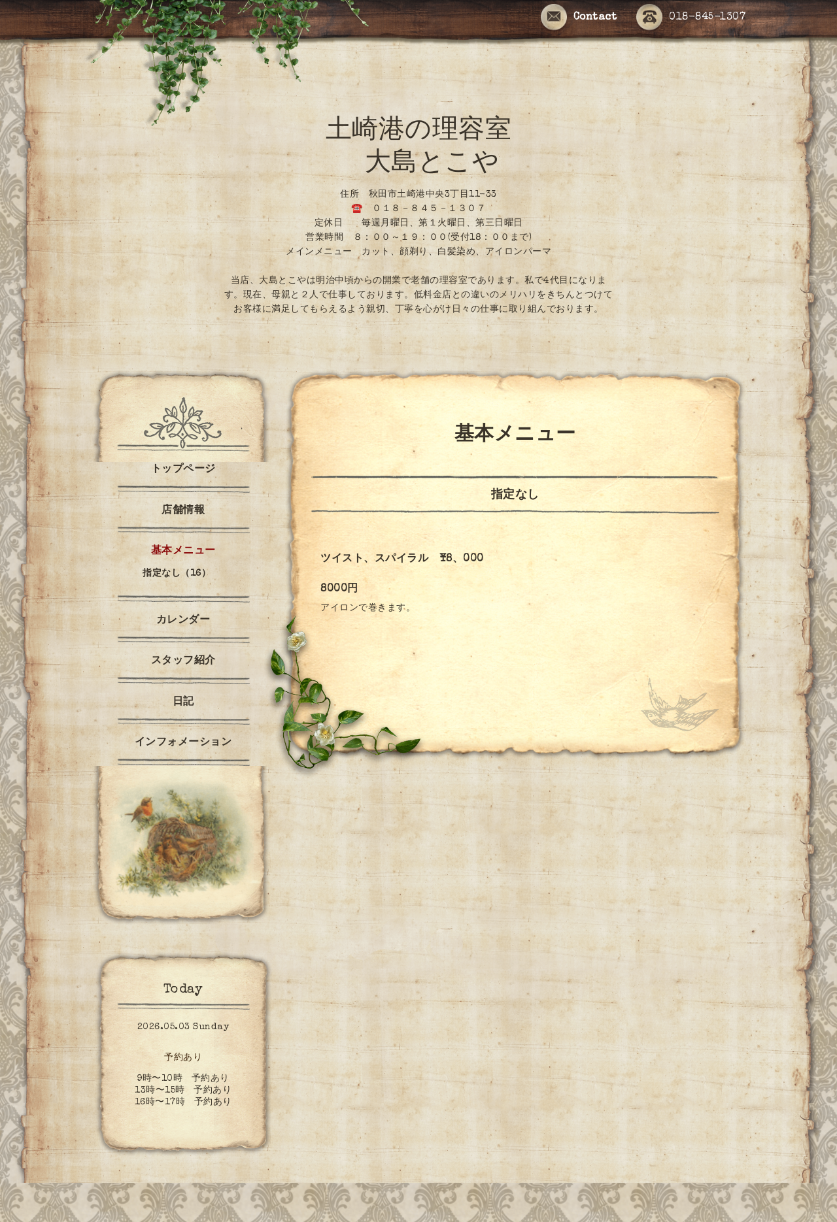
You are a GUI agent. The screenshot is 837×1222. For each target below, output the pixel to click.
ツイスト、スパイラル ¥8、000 (402, 559)
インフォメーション (183, 743)
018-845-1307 (690, 18)
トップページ (183, 470)
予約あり (183, 1058)
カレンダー (183, 621)
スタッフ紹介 (183, 661)
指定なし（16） (177, 573)
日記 (183, 702)
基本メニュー (183, 551)
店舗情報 (183, 511)
